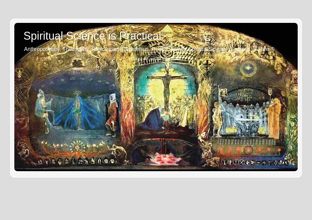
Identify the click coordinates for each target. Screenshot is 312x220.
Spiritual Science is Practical (92, 36)
